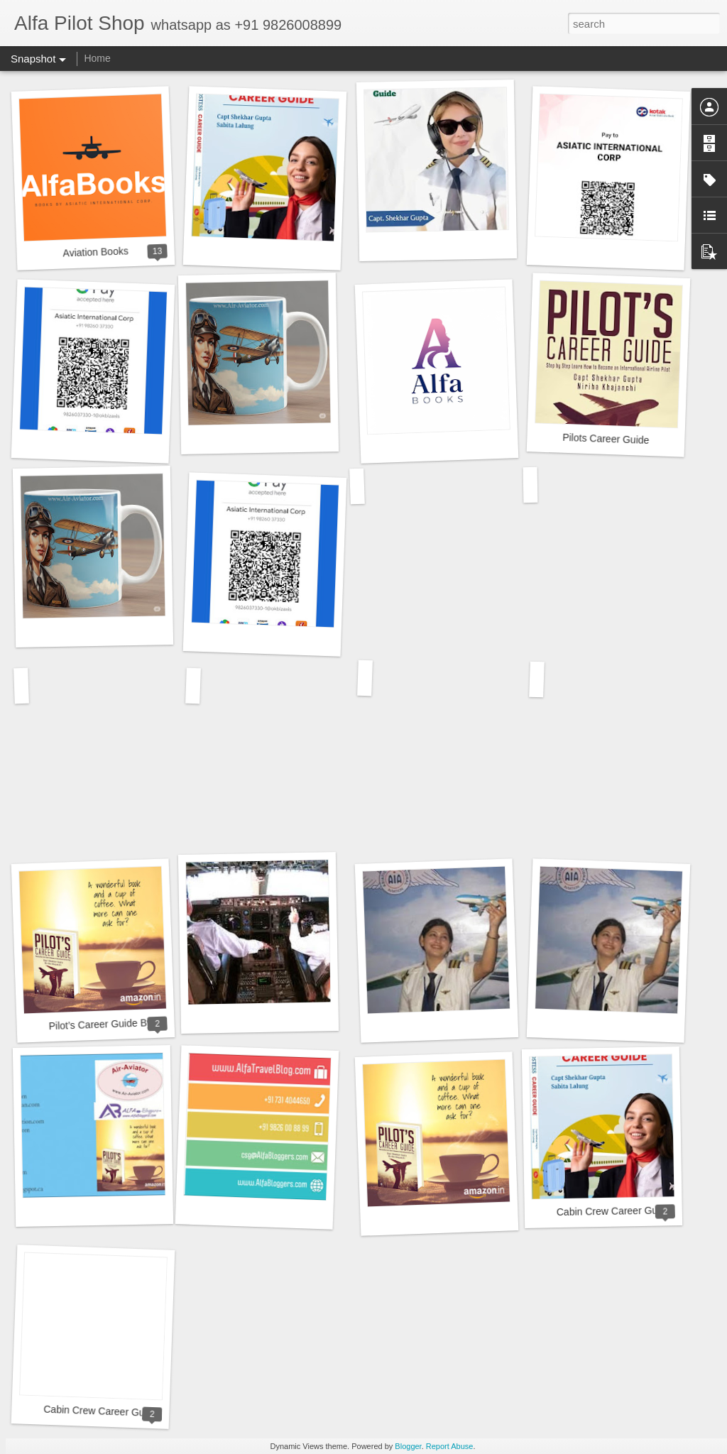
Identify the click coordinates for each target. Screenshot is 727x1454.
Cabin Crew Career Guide (614, 1211)
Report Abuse (450, 1446)
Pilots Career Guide (606, 439)
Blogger (408, 1446)
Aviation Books (95, 251)
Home (97, 58)
